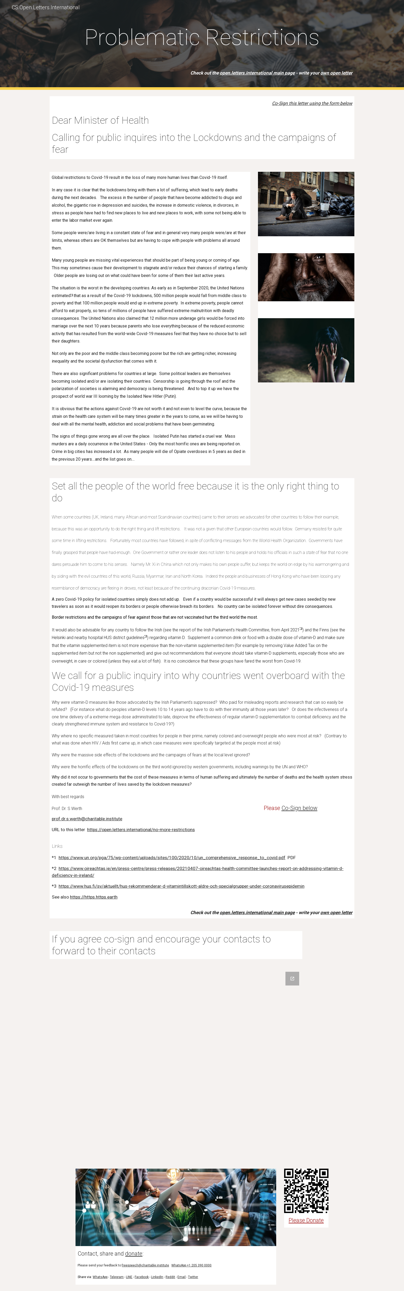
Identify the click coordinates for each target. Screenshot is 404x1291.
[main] (202, 45)
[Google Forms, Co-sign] (202, 1064)
